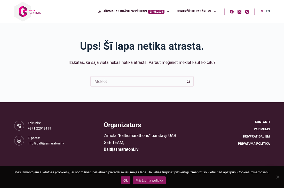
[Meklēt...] (136, 81)
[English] (268, 11)
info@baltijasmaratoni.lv (46, 143)
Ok (125, 180)
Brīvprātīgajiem (256, 136)
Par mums (262, 129)
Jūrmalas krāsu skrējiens (134, 11)
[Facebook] (232, 12)
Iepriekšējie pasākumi (197, 11)
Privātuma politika (254, 144)
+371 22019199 (39, 128)
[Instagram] (247, 12)
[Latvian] (261, 11)
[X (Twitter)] (239, 12)
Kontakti (262, 122)
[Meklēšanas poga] (188, 81)
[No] (277, 177)
